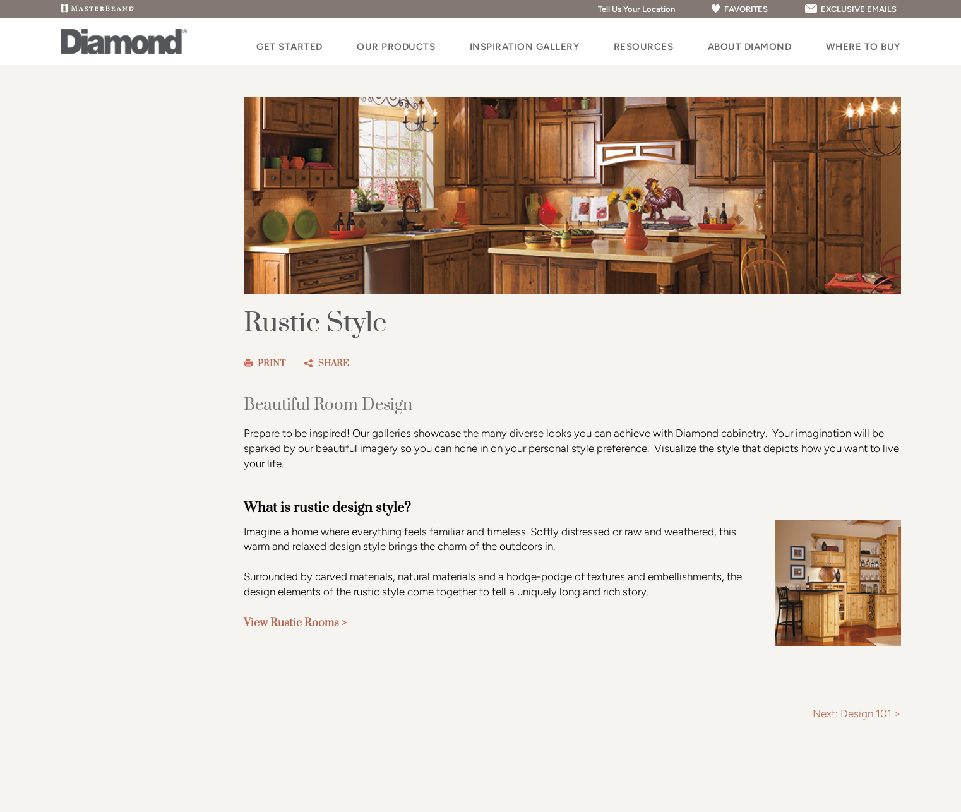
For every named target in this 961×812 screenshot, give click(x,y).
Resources (644, 46)
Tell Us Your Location (631, 9)
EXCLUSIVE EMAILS (850, 9)
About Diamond (750, 46)
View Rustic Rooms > (295, 623)
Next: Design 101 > (857, 713)
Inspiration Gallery (525, 46)
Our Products (396, 46)
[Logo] (124, 51)
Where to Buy (863, 46)
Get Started (289, 46)
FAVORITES (739, 9)
